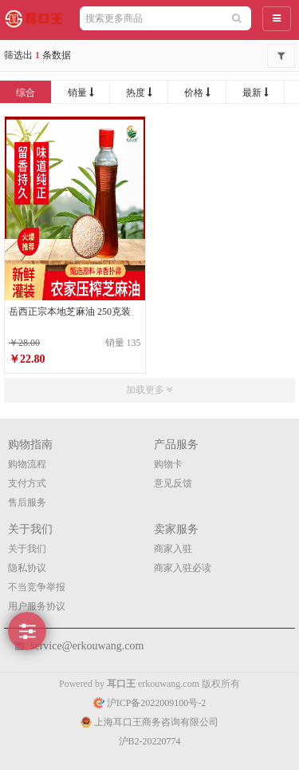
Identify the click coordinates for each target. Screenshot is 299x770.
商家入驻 (173, 548)
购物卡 (168, 464)
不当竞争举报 (36, 587)
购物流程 (27, 464)
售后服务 (27, 502)
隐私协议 (27, 568)
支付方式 (27, 483)
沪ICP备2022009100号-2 (150, 702)
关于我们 (27, 548)
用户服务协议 (36, 606)
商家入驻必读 (182, 568)
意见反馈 (173, 483)
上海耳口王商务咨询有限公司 (149, 722)
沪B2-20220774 (150, 741)
